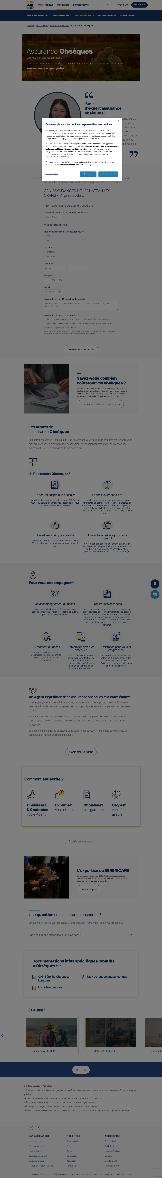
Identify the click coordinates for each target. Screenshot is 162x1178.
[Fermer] (118, 120)
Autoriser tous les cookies (108, 174)
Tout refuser (88, 174)
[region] (82, 149)
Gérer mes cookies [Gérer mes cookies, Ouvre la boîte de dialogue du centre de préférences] (52, 174)
